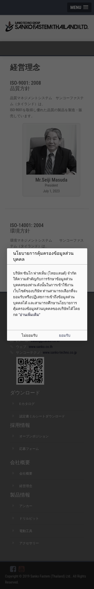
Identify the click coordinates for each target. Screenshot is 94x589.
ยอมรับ (64, 335)
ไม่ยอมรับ (30, 335)
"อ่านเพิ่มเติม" (29, 314)
